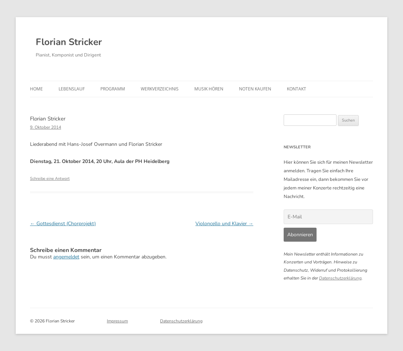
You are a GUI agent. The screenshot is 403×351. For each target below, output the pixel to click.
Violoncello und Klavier (224, 223)
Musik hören (208, 89)
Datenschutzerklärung (340, 278)
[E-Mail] (328, 216)
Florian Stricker (69, 42)
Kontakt (296, 89)
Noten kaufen (255, 89)
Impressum (117, 321)
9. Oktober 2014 (45, 127)
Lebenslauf (72, 89)
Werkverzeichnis (160, 89)
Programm (112, 89)
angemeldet (66, 256)
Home (36, 89)
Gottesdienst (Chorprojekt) (63, 223)
